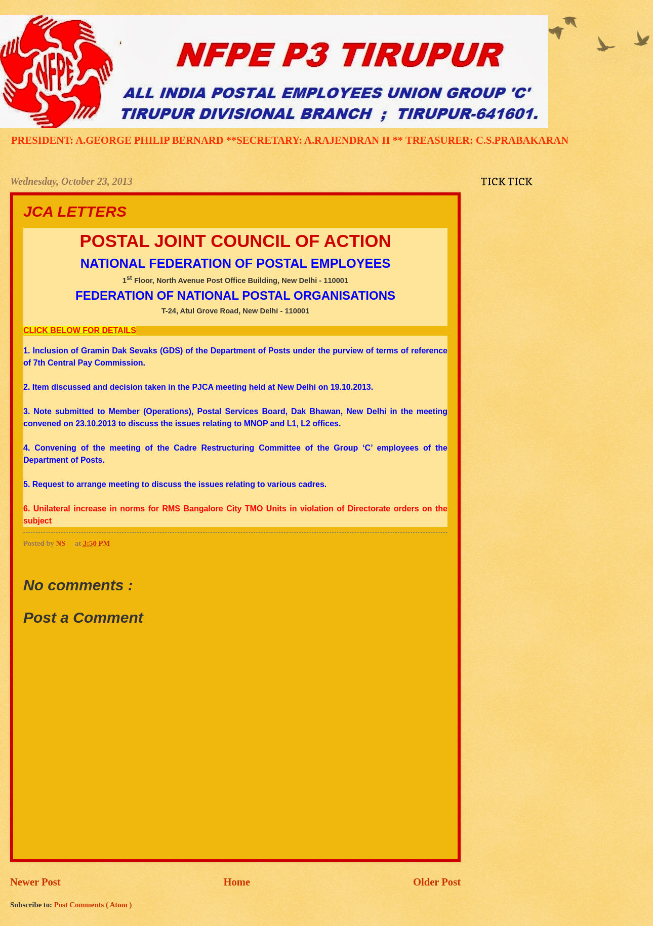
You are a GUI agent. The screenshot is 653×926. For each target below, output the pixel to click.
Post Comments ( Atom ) (93, 905)
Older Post (437, 882)
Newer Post (35, 882)
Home (237, 882)
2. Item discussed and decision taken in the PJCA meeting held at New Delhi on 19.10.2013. (198, 387)
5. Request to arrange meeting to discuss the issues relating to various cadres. (175, 484)
